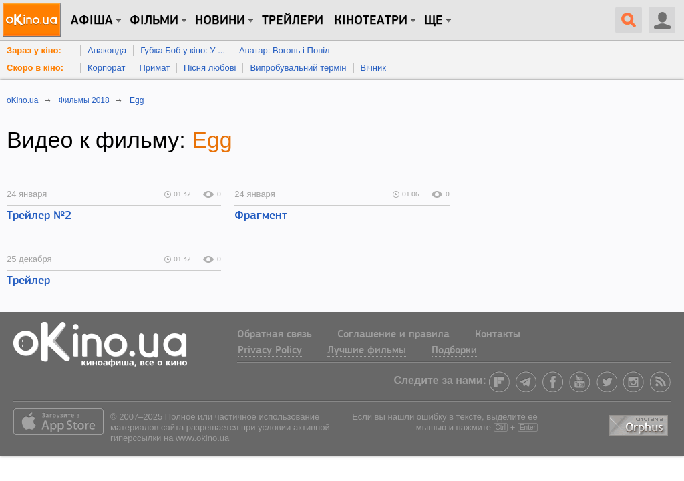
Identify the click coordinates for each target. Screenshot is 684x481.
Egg (212, 139)
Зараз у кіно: (34, 50)
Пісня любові (210, 68)
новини (220, 20)
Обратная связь (274, 334)
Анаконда (107, 50)
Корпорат (106, 68)
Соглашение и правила (393, 334)
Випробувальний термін (298, 68)
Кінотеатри (370, 20)
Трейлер (28, 281)
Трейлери (292, 20)
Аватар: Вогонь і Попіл (284, 50)
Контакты (497, 334)
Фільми (154, 20)
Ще (433, 20)
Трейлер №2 (39, 216)
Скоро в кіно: (35, 68)
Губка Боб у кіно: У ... (182, 50)
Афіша (92, 20)
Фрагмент (260, 216)
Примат (154, 68)
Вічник (373, 68)
